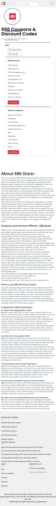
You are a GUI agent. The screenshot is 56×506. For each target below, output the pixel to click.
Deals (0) (14, 54)
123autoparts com (15, 79)
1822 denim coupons (16, 83)
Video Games (13, 143)
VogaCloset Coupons (9, 427)
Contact (4, 478)
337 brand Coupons (15, 90)
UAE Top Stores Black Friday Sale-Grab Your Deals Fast (20, 451)
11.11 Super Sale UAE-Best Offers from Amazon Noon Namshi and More (26, 454)
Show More (13, 102)
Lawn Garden (13, 122)
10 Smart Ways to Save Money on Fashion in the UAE (20, 461)
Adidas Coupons (7, 439)
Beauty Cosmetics (15, 115)
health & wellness (15, 129)
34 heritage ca (13, 93)
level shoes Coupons (9, 431)
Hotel (10, 147)
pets (9, 133)
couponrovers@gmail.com (38, 472)
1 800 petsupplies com (16, 72)
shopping (11, 136)
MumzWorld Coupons (9, 435)
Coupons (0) (16, 50)
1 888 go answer (14, 76)
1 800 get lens (13, 69)
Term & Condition (7, 473)
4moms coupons (14, 97)
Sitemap (4, 486)
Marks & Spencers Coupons (11, 423)
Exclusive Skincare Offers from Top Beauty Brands (19, 458)
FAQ (2, 469)
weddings (12, 118)
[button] (52, 3)
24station (11, 86)
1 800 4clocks (13, 65)
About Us (4, 482)
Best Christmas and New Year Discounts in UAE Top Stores (22, 447)
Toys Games (12, 140)
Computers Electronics (16, 125)
